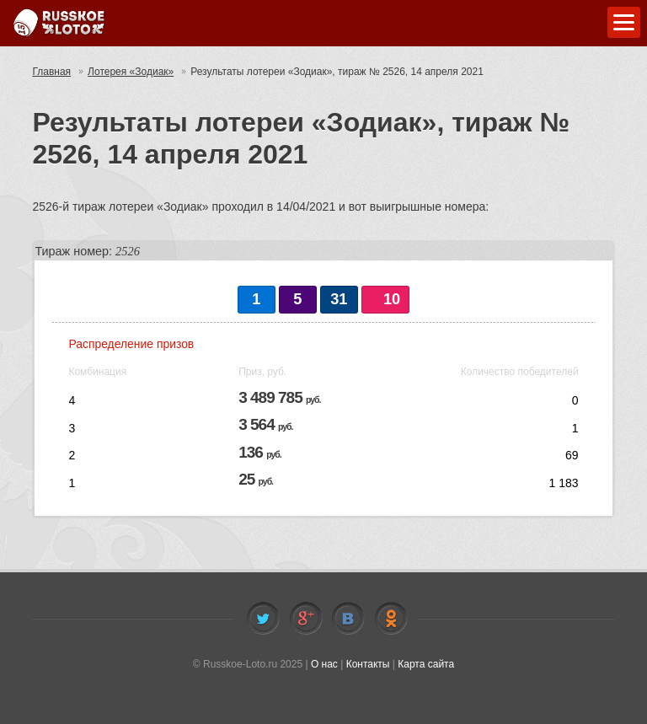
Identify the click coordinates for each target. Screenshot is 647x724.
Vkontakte (348, 619)
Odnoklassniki (391, 619)
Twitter (263, 619)
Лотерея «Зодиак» (131, 72)
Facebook (306, 619)
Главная (51, 72)
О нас (324, 664)
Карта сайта (426, 664)
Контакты (368, 664)
